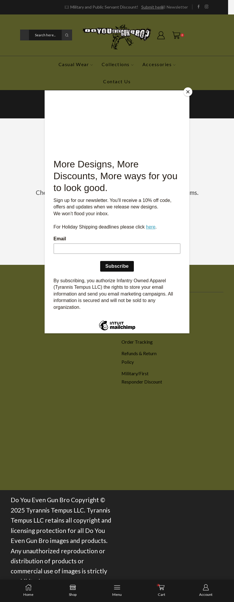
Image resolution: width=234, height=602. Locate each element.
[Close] (187, 91)
